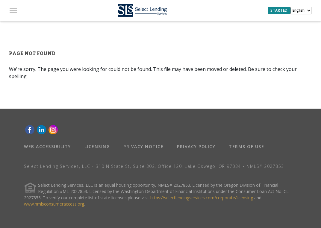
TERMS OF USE (246, 146)
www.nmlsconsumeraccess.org (54, 204)
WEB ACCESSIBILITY (47, 146)
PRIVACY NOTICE (143, 146)
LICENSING (97, 146)
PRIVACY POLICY (196, 146)
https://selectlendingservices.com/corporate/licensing (201, 197)
